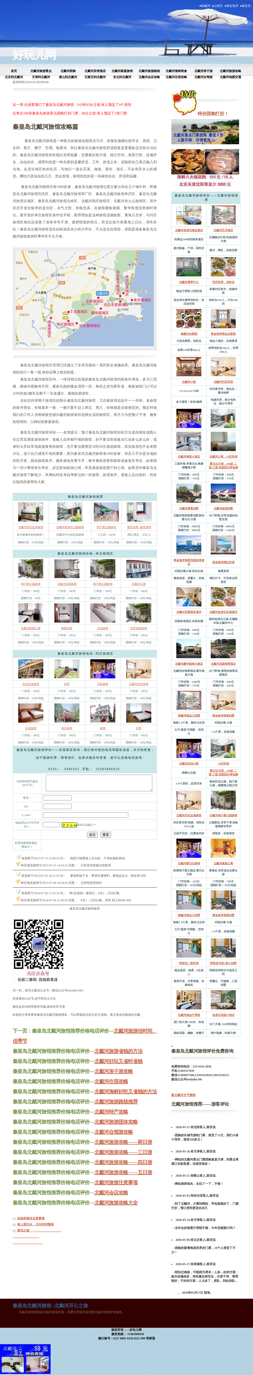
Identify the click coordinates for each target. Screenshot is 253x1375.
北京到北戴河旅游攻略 (218, 64)
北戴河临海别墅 (223, 508)
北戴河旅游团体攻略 (116, 1128)
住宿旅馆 (30, 728)
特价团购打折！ (213, 113)
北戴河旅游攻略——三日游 (123, 1159)
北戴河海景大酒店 (189, 456)
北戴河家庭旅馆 (122, 71)
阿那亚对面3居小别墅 (223, 963)
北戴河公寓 (139, 583)
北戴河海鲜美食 (176, 71)
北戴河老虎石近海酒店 (223, 611)
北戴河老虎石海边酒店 (189, 230)
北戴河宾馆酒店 (95, 71)
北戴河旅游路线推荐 (116, 1108)
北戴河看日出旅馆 (189, 863)
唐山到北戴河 (68, 77)
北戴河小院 (189, 381)
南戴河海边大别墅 (189, 715)
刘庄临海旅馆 (138, 628)
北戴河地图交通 (230, 77)
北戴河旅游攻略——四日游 (123, 1169)
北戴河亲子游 (203, 71)
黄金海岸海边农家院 (223, 333)
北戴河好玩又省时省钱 (118, 1068)
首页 (14, 71)
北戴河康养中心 (189, 281)
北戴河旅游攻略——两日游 (123, 1149)
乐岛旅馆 (102, 628)
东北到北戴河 (122, 77)
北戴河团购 (68, 71)
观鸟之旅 (23, 1237)
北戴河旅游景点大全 (69, 64)
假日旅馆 (66, 728)
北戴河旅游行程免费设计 (165, 64)
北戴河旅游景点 (41, 71)
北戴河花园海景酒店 (223, 663)
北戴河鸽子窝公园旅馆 (223, 815)
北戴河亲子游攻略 (113, 1078)
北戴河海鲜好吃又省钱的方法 (125, 1098)
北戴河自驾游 (203, 77)
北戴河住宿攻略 (176, 77)
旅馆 (103, 728)
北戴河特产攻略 (111, 1118)
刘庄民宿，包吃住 (223, 281)
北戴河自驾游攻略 (113, 1139)
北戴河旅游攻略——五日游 (123, 1179)
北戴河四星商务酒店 (188, 611)
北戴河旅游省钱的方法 (118, 1058)
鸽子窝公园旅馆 (106, 527)
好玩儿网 (34, 55)
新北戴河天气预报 (183, 1095)
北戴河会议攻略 (149, 77)
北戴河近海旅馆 (67, 583)
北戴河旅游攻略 (30, 64)
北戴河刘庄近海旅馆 (30, 527)
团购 (133, 64)
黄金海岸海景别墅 (223, 715)
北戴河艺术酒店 (223, 230)
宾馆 (67, 683)
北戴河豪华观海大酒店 (189, 663)
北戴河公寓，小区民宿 (223, 456)
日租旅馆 (102, 683)
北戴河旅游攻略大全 (116, 1209)
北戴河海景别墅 (189, 508)
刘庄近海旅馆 (31, 683)
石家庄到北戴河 (95, 77)
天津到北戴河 (41, 77)
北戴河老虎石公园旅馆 (70, 527)
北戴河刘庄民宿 (223, 381)
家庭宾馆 (66, 628)
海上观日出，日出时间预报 (35, 1231)
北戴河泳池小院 (189, 763)
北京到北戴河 (14, 77)
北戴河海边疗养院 (189, 1014)
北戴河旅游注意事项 (116, 1189)
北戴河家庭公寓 (30, 628)
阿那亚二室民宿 (189, 963)
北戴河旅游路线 (149, 71)
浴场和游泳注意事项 (31, 1225)
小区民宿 (223, 763)
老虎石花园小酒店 (223, 1014)
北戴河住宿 (105, 64)
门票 (122, 64)
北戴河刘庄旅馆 (139, 683)
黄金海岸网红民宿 (223, 562)
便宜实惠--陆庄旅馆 (139, 527)
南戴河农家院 (189, 333)
